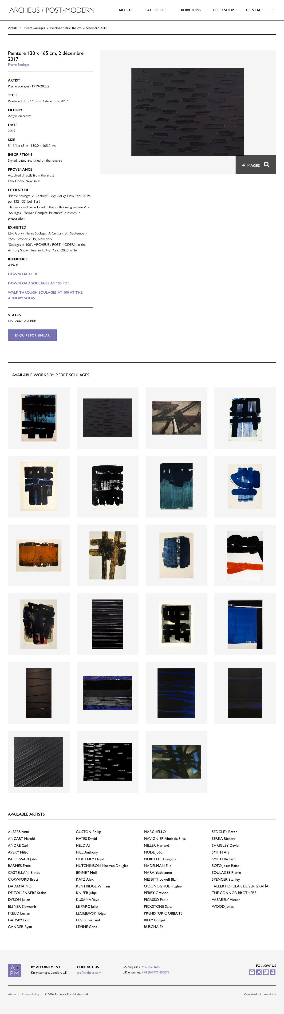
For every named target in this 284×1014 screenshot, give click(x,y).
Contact (255, 9)
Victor (226, 899)
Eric (18, 920)
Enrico (24, 872)
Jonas (223, 906)
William (93, 886)
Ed (153, 926)
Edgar (91, 913)
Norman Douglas (102, 865)
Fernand (88, 920)
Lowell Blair (161, 879)
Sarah (159, 906)
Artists (125, 9)
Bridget (155, 920)
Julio (87, 906)
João (153, 852)
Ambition (270, 994)
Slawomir (22, 906)
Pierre (226, 872)
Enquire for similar (32, 335)
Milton (19, 852)
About (12, 994)
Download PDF (23, 274)
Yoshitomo (158, 872)
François (160, 859)
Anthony (87, 852)
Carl (18, 845)
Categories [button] (155, 9)
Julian (19, 899)
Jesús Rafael (226, 865)
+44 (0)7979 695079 (155, 972)
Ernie (19, 865)
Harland (156, 845)
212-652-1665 (150, 966)
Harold (21, 838)
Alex (85, 879)
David (86, 838)
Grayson (156, 892)
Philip (88, 831)
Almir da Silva (165, 838)
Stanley (226, 879)
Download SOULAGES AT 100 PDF (38, 283)
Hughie (163, 886)
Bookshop (223, 9)
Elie (157, 865)
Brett (23, 879)
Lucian (19, 913)
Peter (224, 831)
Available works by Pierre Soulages (50, 375)
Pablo (156, 899)
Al (83, 845)
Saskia (27, 892)
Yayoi (88, 899)
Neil (86, 872)
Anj (220, 852)
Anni (18, 831)
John (22, 859)
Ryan (20, 926)
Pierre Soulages (34, 27)
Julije (86, 892)
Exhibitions (190, 9)
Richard (224, 838)
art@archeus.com (89, 972)
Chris (86, 926)
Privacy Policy (30, 994)
